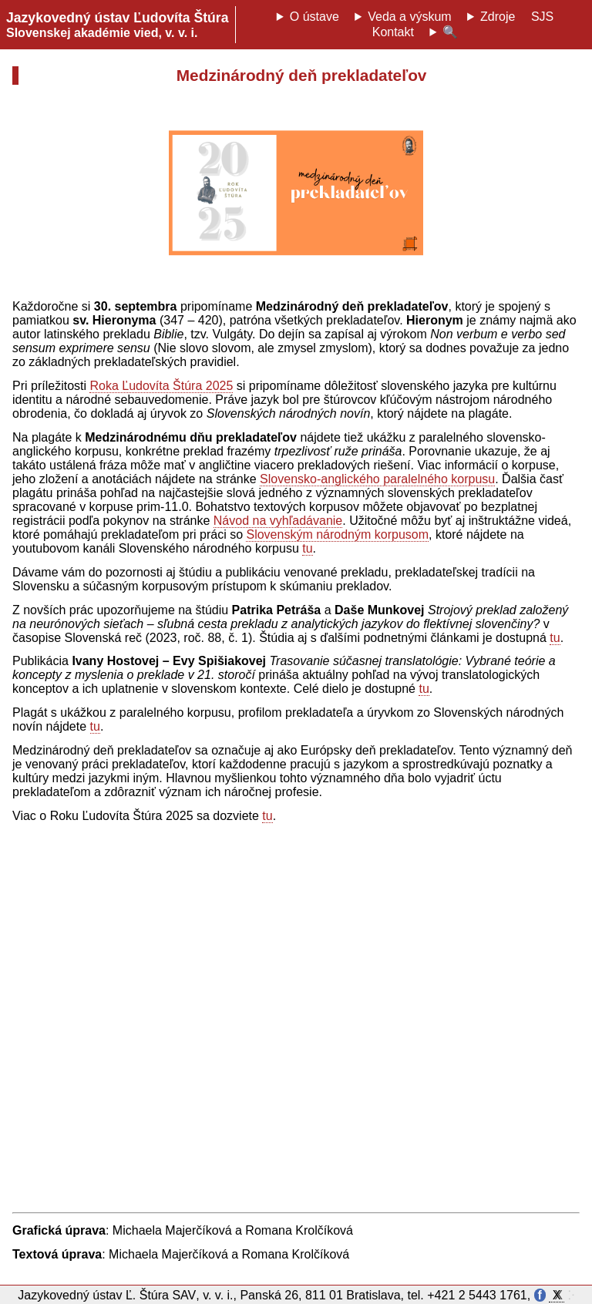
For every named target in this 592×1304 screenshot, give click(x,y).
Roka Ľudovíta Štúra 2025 (161, 385)
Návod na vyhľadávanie (278, 520)
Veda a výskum (410, 16)
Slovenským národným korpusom (337, 534)
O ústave (314, 16)
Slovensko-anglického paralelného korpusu (377, 479)
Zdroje (497, 16)
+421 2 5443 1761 (476, 1295)
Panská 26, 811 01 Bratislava (320, 1295)
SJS (542, 16)
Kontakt (393, 32)
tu (307, 548)
